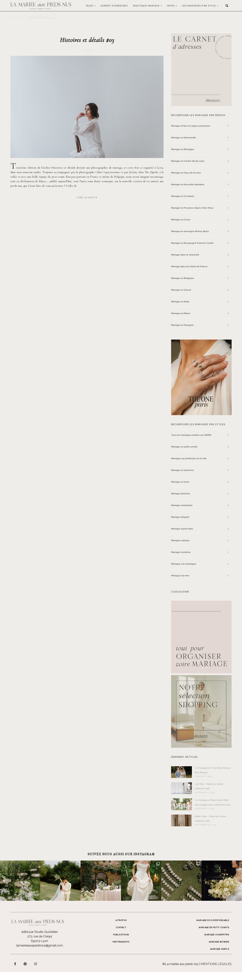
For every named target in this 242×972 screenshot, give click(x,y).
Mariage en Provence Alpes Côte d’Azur (192, 208)
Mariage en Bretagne (182, 149)
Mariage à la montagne (183, 564)
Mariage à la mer (180, 575)
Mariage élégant (180, 517)
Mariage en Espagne (182, 325)
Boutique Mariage (146, 5)
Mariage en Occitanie (182, 196)
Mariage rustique (180, 540)
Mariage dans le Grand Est (185, 255)
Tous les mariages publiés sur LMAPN (191, 435)
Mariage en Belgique (182, 278)
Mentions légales (216, 964)
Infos (171, 5)
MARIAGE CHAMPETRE (216, 934)
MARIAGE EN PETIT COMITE (214, 927)
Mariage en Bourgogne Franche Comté (192, 243)
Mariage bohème (180, 493)
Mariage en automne (182, 470)
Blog (89, 5)
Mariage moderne (181, 552)
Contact (121, 927)
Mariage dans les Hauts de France (189, 266)
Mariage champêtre (182, 505)
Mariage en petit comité (184, 447)
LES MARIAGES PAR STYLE (199, 5)
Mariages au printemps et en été (189, 458)
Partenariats (121, 942)
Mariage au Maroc (181, 313)
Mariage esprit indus (182, 529)
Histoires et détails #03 (87, 40)
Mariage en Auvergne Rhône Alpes (190, 231)
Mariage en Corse (180, 219)
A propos (121, 920)
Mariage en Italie (180, 301)
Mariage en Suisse (181, 290)
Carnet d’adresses (114, 5)
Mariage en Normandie (183, 137)
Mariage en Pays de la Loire (186, 173)
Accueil (14, 17)
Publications (121, 934)
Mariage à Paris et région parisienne (190, 126)
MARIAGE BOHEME (219, 942)
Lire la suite (87, 197)
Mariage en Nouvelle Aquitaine (187, 184)
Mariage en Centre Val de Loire (187, 161)
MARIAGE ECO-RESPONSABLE (212, 920)
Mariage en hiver (180, 482)
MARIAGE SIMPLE (219, 949)
